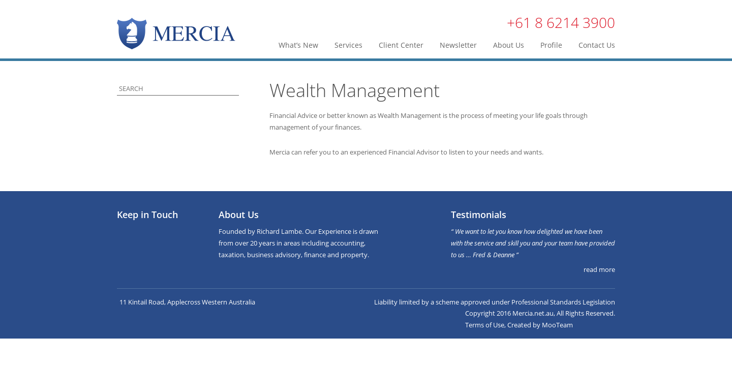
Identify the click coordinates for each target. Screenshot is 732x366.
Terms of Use (484, 324)
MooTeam (557, 324)
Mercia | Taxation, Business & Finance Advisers (176, 33)
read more (599, 269)
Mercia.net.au (533, 313)
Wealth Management (354, 90)
